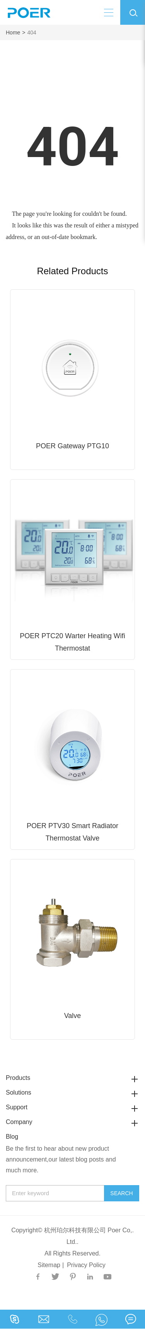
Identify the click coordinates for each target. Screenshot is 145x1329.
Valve (72, 1016)
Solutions (72, 1092)
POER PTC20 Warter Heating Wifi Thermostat (72, 642)
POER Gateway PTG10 (72, 446)
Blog (12, 1136)
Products (72, 1077)
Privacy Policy (86, 1265)
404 (31, 32)
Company (72, 1122)
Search (121, 1193)
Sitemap (49, 1265)
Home (13, 32)
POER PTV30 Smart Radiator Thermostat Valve (72, 832)
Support (72, 1107)
